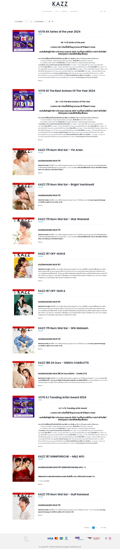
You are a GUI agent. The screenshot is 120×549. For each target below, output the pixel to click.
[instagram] (110, 538)
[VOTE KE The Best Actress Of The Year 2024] (23, 100)
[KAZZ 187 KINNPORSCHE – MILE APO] (23, 468)
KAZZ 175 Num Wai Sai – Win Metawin (63, 328)
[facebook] (106, 538)
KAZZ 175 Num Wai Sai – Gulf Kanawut (63, 494)
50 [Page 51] (101, 527)
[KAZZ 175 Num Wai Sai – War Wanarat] (23, 230)
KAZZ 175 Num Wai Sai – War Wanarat (63, 219)
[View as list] (52, 21)
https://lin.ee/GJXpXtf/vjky (86, 63)
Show (38, 21)
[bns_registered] (79, 537)
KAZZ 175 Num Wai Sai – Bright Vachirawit (66, 184)
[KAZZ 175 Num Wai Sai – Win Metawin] (23, 339)
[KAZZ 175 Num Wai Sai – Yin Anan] (23, 161)
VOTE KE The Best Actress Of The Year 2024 (66, 91)
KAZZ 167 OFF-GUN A (51, 291)
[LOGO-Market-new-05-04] (60, 2)
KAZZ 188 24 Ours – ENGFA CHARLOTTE (63, 363)
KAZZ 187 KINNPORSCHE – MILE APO (61, 456)
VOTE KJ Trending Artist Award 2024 (62, 397)
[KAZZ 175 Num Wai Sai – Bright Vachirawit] (23, 196)
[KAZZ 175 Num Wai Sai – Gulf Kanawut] (23, 506)
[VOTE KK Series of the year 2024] (23, 41)
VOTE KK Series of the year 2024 (59, 32)
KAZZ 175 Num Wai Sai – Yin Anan (60, 150)
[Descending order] (31, 21)
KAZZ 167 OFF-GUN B (51, 254)
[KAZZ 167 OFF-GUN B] (23, 265)
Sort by (18, 21)
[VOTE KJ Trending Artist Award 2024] (23, 406)
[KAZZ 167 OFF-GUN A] (23, 302)
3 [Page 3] (96, 527)
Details (41, 80)
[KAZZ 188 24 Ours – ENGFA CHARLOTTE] (23, 374)
